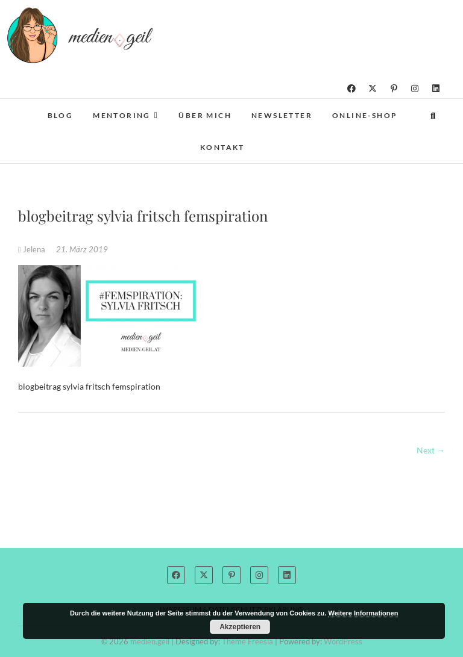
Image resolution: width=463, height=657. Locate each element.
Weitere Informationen (363, 613)
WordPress (343, 641)
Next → (431, 450)
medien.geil (149, 641)
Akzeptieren (239, 627)
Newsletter (281, 115)
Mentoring (122, 115)
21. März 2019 (82, 249)
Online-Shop (364, 115)
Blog (61, 115)
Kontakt (222, 147)
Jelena (32, 249)
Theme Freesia (247, 641)
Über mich (205, 115)
